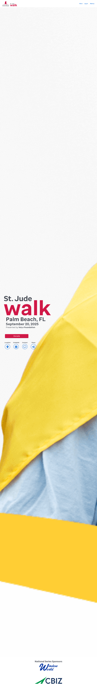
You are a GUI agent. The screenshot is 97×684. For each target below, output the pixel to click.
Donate (16, 336)
